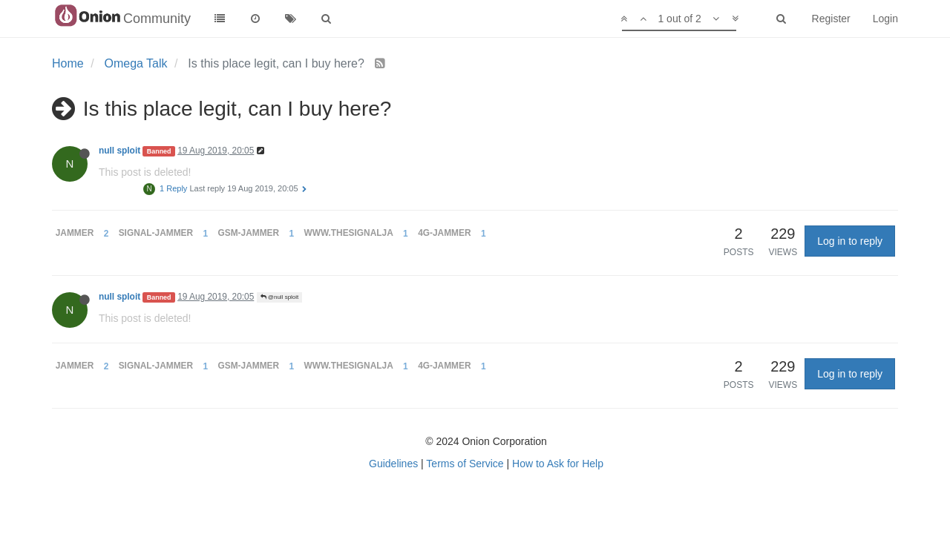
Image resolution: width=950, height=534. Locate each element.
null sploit (119, 150)
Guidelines (393, 463)
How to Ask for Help (557, 463)
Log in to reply (849, 241)
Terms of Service (464, 463)
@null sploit (280, 297)
